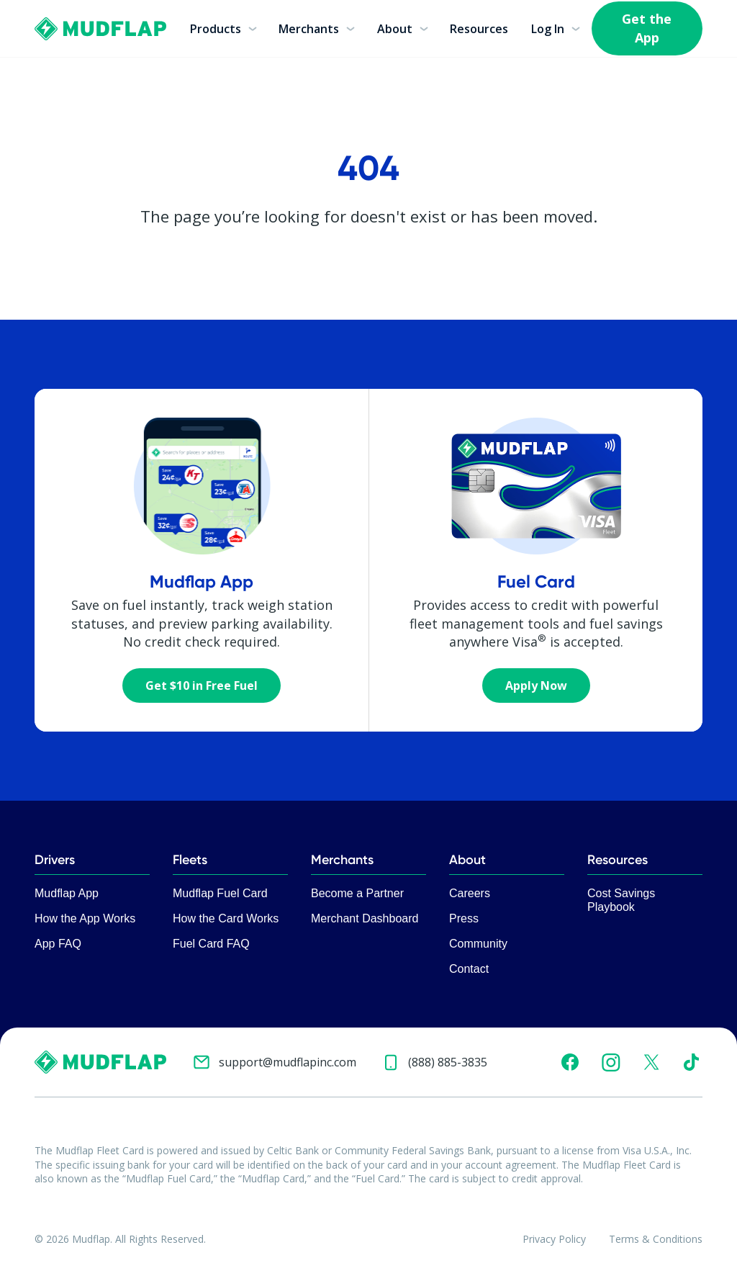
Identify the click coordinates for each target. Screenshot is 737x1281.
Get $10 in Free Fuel (201, 685)
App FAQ (58, 944)
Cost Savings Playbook (621, 900)
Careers (469, 893)
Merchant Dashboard (364, 918)
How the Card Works (226, 918)
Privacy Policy (554, 1239)
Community (478, 944)
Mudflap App (67, 893)
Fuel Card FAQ (211, 944)
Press (464, 918)
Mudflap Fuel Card (220, 893)
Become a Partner (357, 893)
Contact (469, 969)
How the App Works (85, 918)
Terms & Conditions (655, 1239)
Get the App (647, 27)
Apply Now (536, 685)
